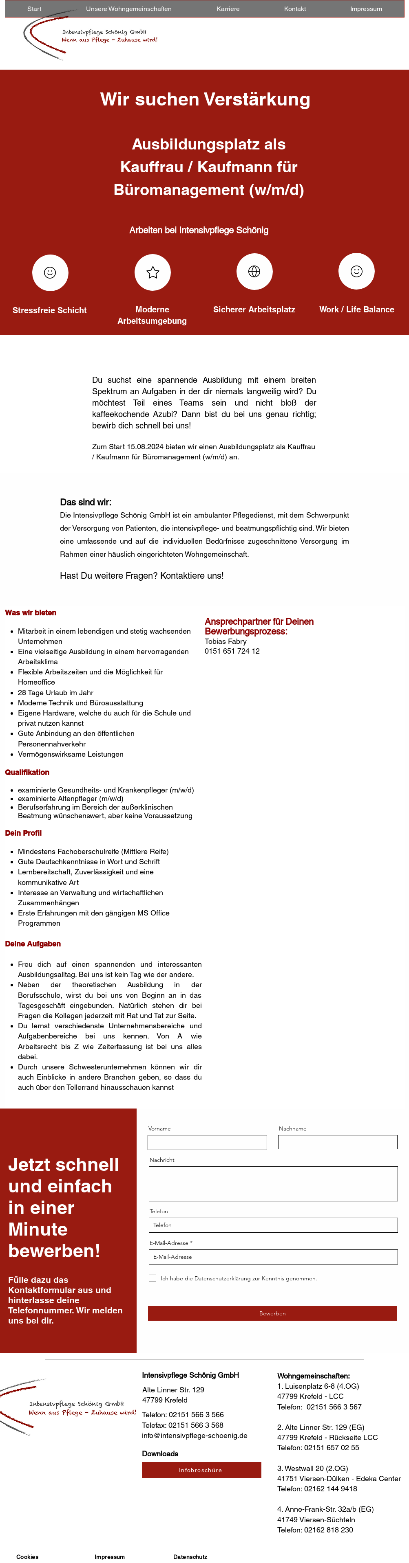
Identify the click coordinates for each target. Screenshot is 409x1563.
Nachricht (162, 1160)
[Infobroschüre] (201, 1470)
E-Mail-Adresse (169, 1243)
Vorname (159, 1128)
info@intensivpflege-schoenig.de (195, 1435)
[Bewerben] (272, 1313)
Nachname (293, 1128)
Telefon (159, 1211)
